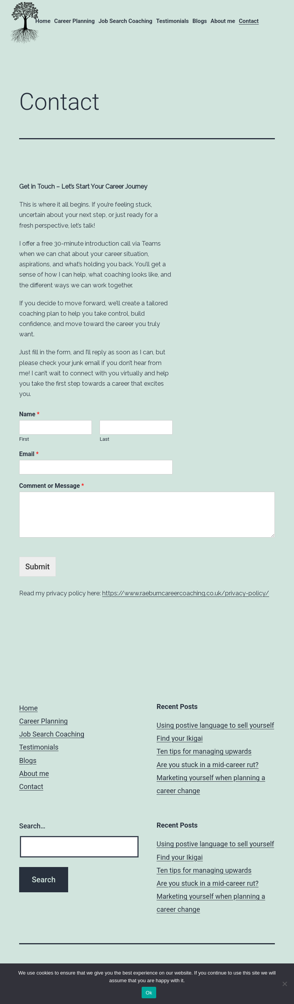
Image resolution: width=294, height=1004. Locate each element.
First (24, 439)
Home (43, 21)
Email (29, 454)
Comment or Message (51, 485)
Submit (37, 566)
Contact (249, 21)
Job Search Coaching (125, 21)
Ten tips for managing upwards (204, 751)
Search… (32, 826)
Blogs (200, 21)
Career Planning (74, 21)
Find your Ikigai (180, 738)
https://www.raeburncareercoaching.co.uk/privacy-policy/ (185, 593)
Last (104, 439)
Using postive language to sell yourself (215, 725)
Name (29, 414)
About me (223, 21)
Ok (148, 993)
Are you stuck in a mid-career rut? (207, 765)
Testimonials (172, 21)
